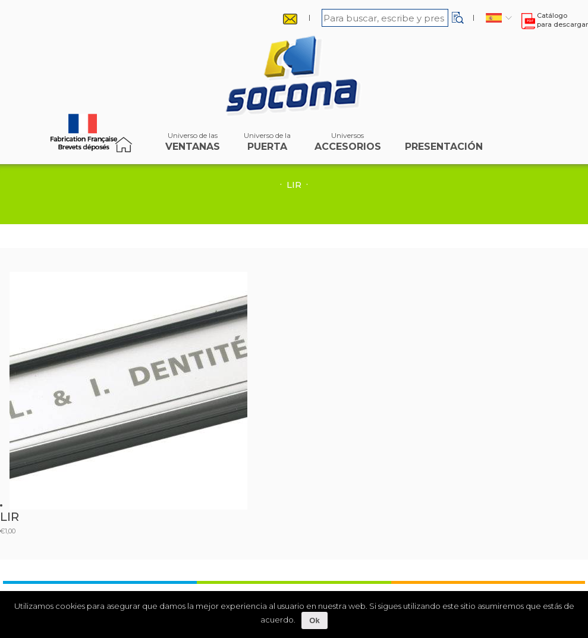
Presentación (444, 144)
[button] (457, 18)
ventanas (192, 144)
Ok (314, 620)
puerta (267, 144)
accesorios (348, 144)
